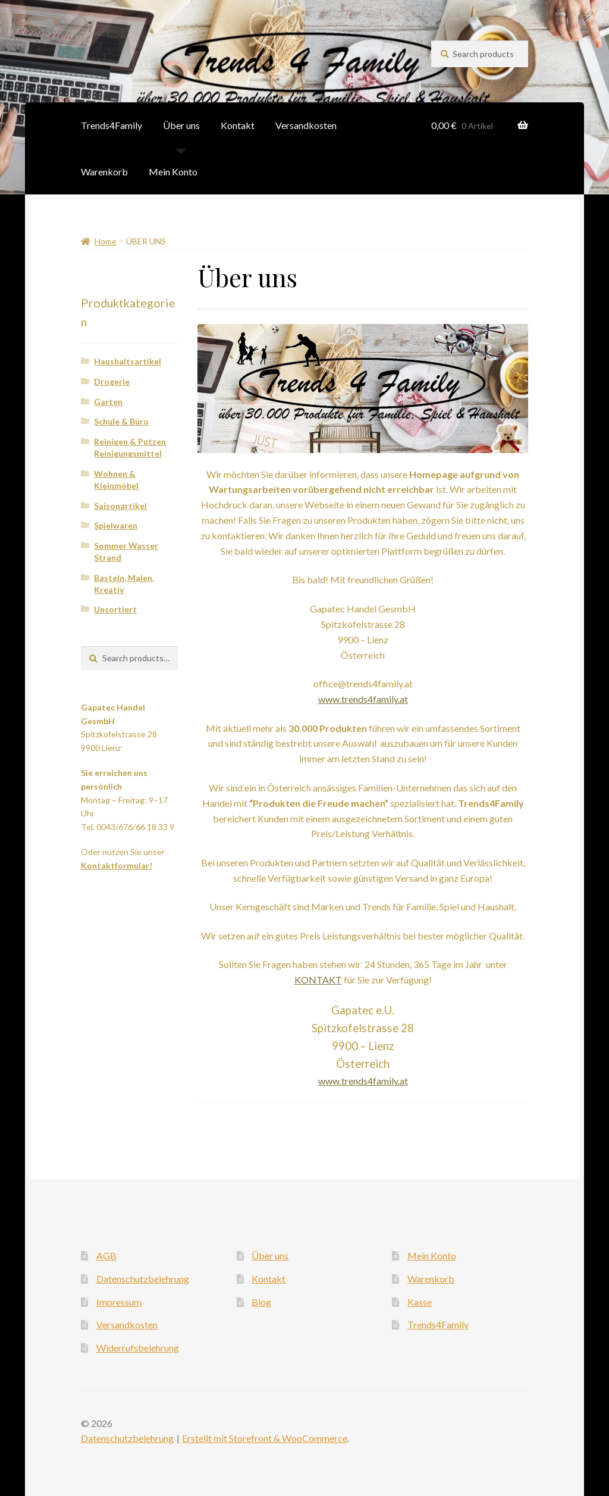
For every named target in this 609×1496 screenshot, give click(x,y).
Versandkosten (306, 125)
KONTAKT (318, 979)
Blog (261, 1302)
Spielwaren (115, 525)
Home (106, 241)
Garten (108, 402)
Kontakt (238, 125)
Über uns (181, 125)
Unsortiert (115, 609)
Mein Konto (173, 171)
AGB (106, 1255)
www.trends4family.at (363, 699)
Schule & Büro (121, 421)
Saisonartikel (120, 506)
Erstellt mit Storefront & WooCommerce (264, 1438)
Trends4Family (111, 125)
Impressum (119, 1302)
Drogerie (112, 381)
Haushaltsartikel (127, 361)
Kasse (419, 1302)
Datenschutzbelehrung (142, 1278)
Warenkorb (104, 171)
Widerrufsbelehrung (137, 1347)
